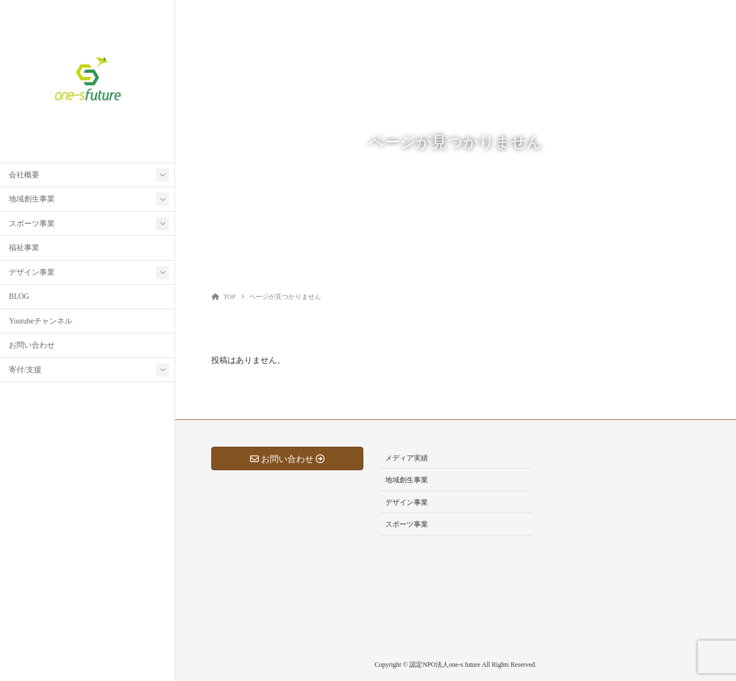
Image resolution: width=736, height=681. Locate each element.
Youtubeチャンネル (40, 321)
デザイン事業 (32, 272)
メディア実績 (406, 458)
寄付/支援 (25, 370)
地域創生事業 (32, 199)
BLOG (19, 296)
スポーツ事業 (32, 224)
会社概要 (24, 175)
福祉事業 (24, 248)
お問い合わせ (32, 345)
